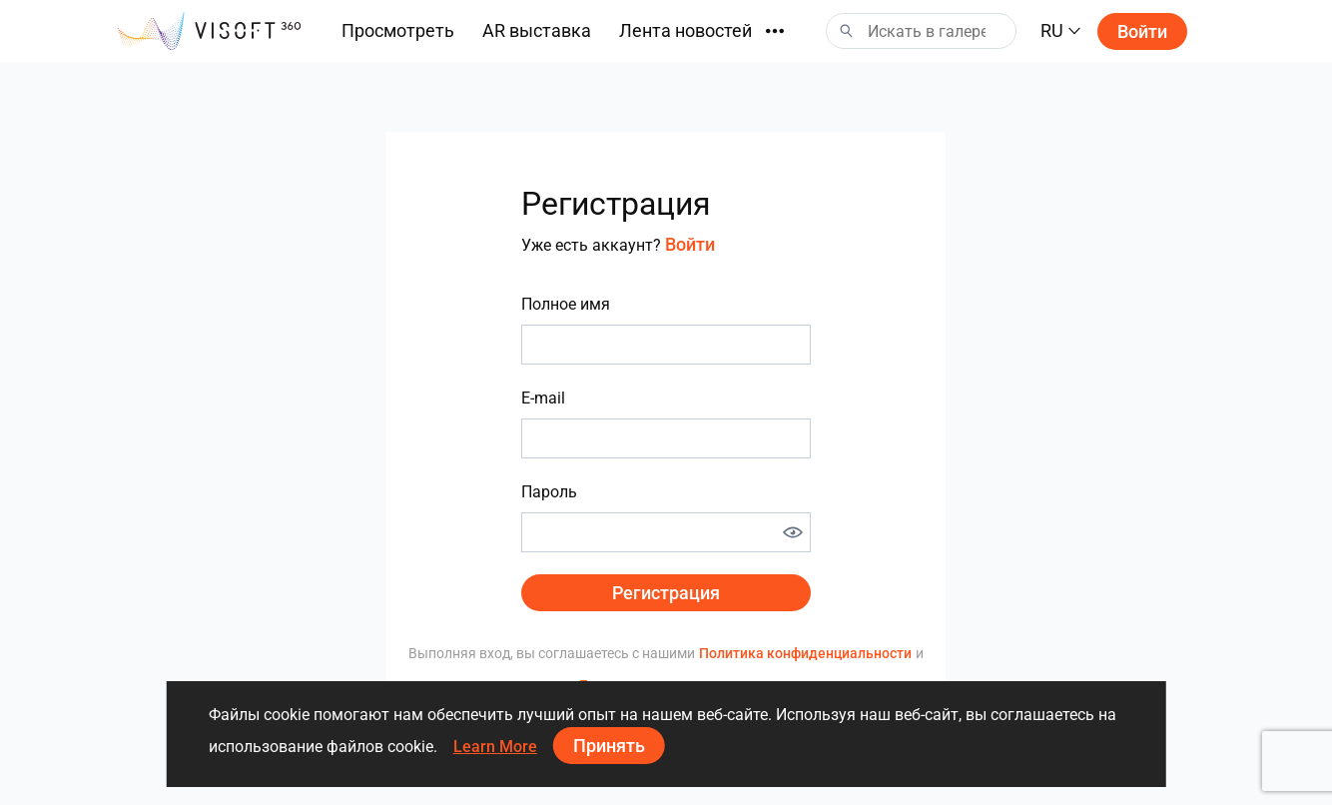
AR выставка (536, 30)
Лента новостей (685, 30)
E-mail (543, 398)
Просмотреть (397, 30)
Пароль (549, 491)
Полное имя (565, 304)
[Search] (921, 31)
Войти (1142, 31)
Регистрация (666, 592)
